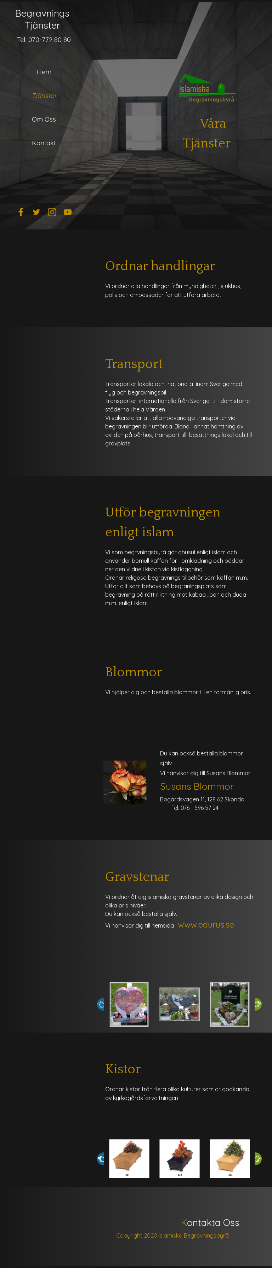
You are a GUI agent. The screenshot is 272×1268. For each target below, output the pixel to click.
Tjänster (44, 95)
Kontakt (44, 143)
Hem (44, 72)
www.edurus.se (206, 924)
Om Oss (44, 119)
